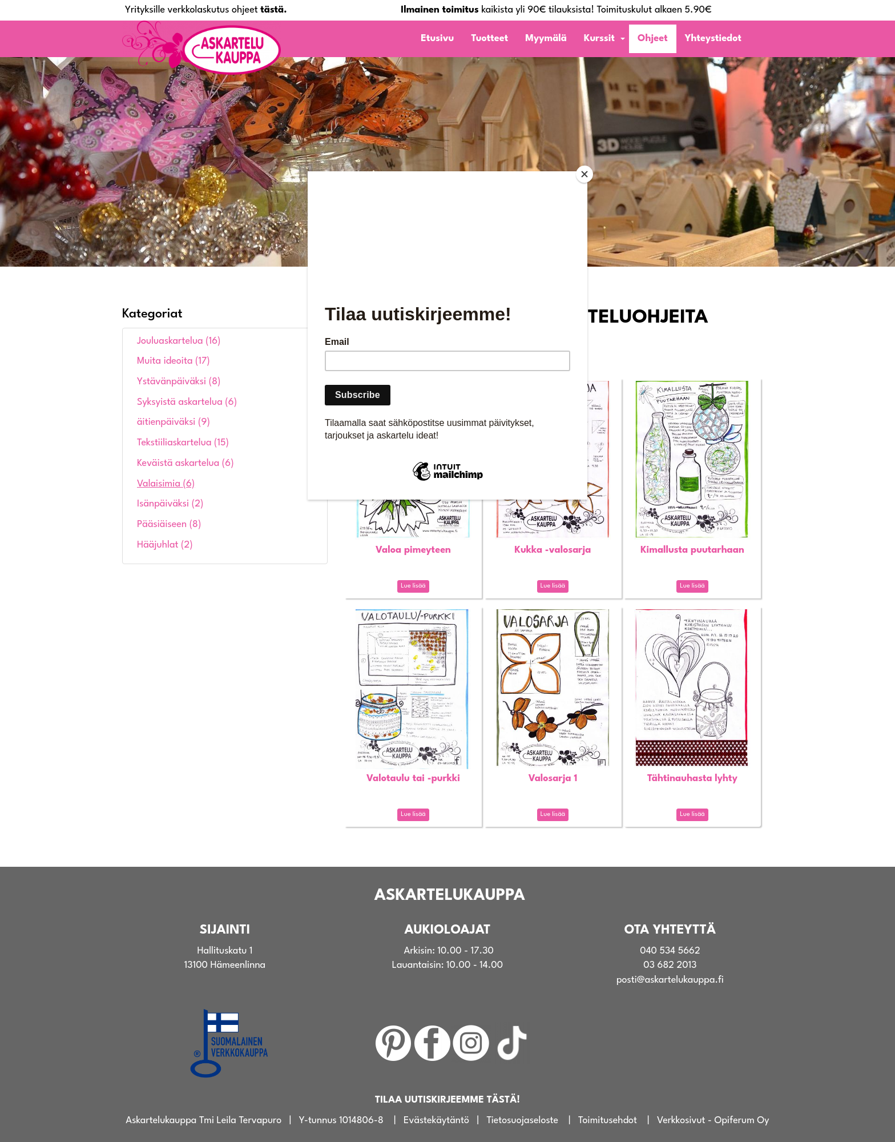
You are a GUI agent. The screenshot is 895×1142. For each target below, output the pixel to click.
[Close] (584, 174)
